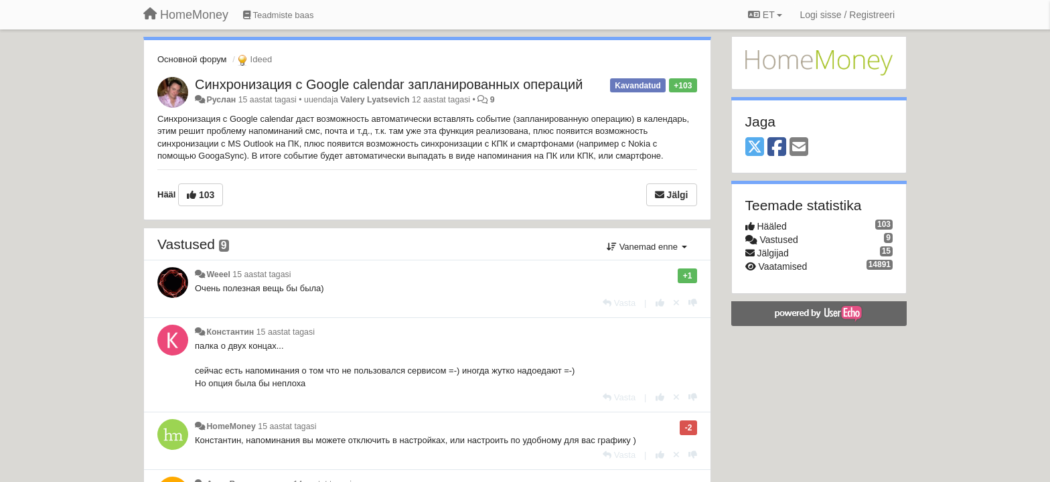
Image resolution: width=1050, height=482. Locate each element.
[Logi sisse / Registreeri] (847, 14)
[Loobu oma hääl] (676, 303)
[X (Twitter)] (754, 147)
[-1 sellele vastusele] (692, 303)
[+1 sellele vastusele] (660, 303)
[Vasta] (619, 303)
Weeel (218, 274)
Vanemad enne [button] (646, 247)
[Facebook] (776, 147)
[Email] (799, 147)
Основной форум (192, 59)
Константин (230, 332)
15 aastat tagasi (261, 274)
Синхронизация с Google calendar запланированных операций (389, 84)
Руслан (221, 99)
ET (765, 14)
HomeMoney (230, 426)
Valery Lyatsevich (374, 99)
